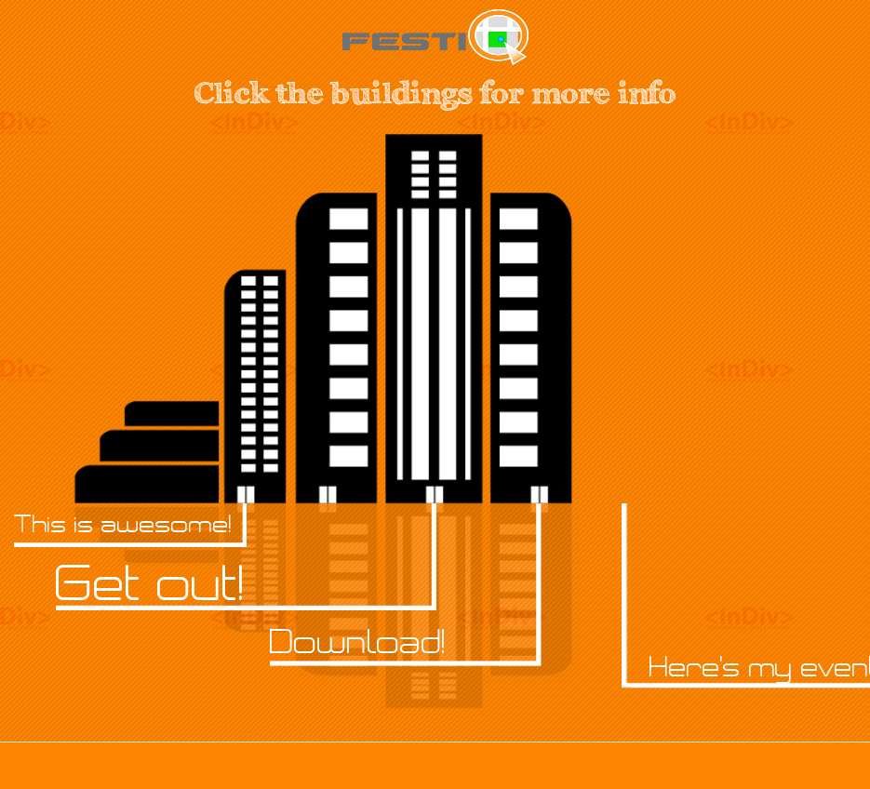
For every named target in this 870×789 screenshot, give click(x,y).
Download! (357, 642)
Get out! (150, 584)
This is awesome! (122, 524)
